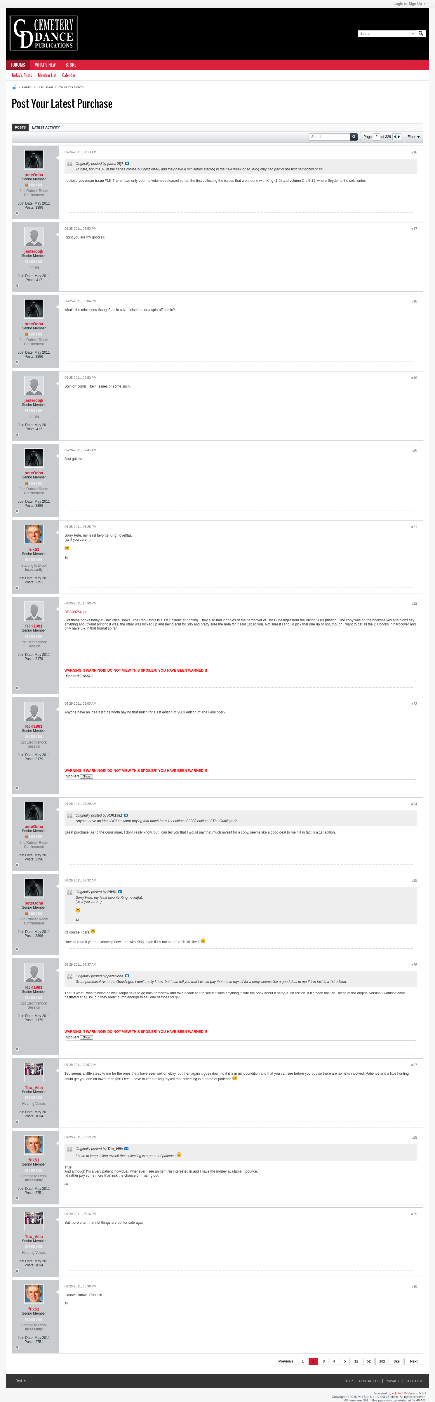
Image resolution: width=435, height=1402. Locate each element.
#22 (414, 603)
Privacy (392, 1381)
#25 (414, 881)
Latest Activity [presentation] (46, 127)
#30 (414, 1287)
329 (397, 1361)
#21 (414, 527)
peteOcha (34, 174)
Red (20, 1381)
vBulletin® (399, 1393)
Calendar (68, 75)
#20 (414, 450)
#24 (414, 804)
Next (413, 1361)
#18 (414, 301)
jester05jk (34, 251)
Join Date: (26, 203)
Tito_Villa (34, 1087)
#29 (414, 1214)
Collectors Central (71, 87)
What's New (45, 65)
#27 (414, 1065)
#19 (414, 378)
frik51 (33, 549)
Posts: (29, 207)
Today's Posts (22, 75)
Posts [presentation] (20, 127)
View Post (127, 163)
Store (71, 65)
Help (348, 1381)
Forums (18, 65)
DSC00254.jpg (76, 612)
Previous (286, 1361)
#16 (414, 152)
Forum (27, 87)
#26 (414, 965)
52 (369, 1361)
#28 (414, 1137)
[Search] (387, 33)
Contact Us (369, 1381)
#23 (414, 704)
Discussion (45, 87)
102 (382, 1361)
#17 (414, 229)
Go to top (414, 1381)
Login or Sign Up (410, 4)
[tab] (20, 127)
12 (356, 1361)
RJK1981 (33, 626)
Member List (47, 75)
